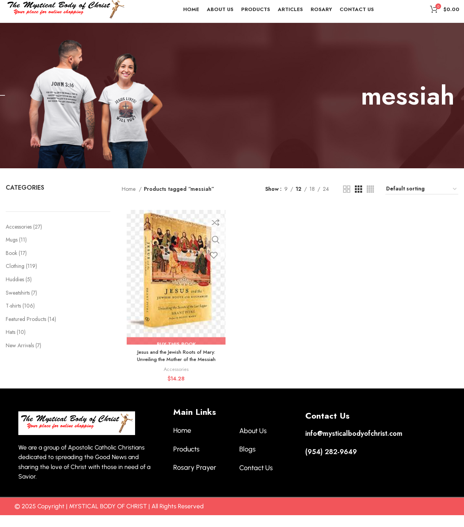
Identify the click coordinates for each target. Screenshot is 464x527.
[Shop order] (421, 202)
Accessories (175, 383)
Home (129, 202)
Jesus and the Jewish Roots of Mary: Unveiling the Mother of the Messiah (175, 370)
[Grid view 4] (370, 202)
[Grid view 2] (346, 202)
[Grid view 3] (358, 202)
